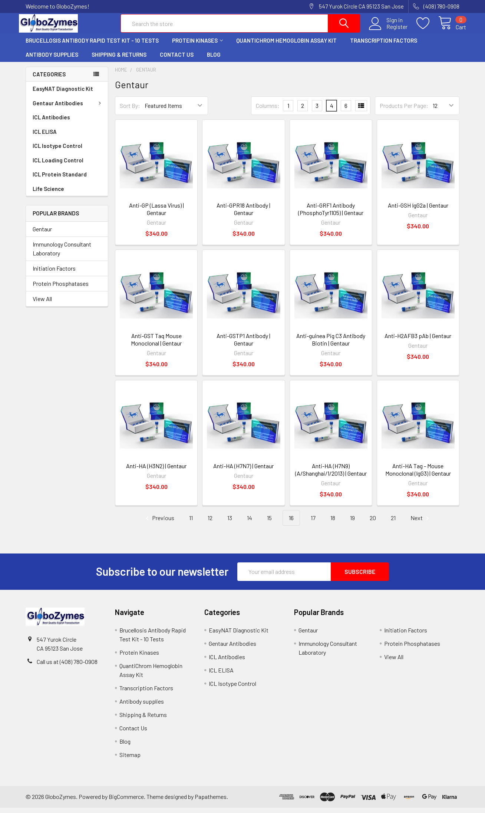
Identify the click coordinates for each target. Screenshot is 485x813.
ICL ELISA (45, 136)
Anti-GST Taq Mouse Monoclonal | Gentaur (156, 344)
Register (390, 30)
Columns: (268, 110)
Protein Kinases (197, 45)
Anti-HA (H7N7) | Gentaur (243, 471)
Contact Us (177, 59)
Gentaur (42, 234)
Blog (214, 59)
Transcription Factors (383, 45)
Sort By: (130, 110)
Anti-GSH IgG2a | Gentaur (418, 210)
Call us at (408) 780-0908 (67, 666)
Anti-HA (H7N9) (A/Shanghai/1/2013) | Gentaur (331, 474)
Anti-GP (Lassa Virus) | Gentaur (156, 214)
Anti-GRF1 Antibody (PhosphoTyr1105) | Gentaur (330, 214)
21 (393, 522)
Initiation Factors (54, 273)
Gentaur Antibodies (68, 108)
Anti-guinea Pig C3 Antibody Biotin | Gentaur (330, 344)
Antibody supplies (52, 59)
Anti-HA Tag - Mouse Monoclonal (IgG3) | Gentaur (418, 474)
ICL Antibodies (51, 122)
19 (352, 522)
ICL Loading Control (58, 165)
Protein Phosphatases (61, 288)
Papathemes (211, 801)
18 (332, 522)
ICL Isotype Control (57, 151)
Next (420, 523)
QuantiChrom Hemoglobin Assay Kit (286, 45)
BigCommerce (126, 801)
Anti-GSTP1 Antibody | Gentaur (243, 344)
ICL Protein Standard (60, 179)
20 (373, 522)
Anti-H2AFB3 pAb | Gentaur (418, 340)
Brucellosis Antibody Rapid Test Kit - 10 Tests (92, 45)
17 (313, 522)
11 (191, 522)
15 (269, 522)
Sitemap (130, 759)
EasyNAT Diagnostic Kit (63, 93)
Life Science (48, 194)
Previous (158, 523)
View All (42, 303)
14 (249, 522)
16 (291, 522)
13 (229, 522)
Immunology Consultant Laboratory (62, 254)
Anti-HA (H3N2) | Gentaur (156, 471)
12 (210, 522)
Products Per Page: (404, 110)
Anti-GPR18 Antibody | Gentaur (243, 214)
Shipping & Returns (119, 59)
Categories (49, 79)
